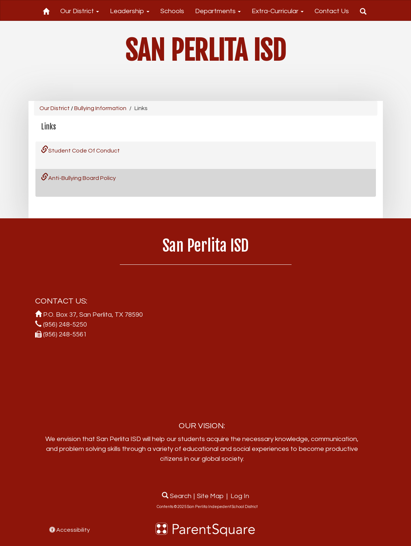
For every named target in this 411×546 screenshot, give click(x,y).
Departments (218, 11)
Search (176, 496)
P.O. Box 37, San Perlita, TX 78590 (93, 314)
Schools (172, 11)
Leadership (129, 11)
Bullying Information (100, 108)
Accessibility (69, 530)
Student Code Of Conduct (80, 151)
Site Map (210, 496)
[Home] (46, 10)
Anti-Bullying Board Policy (78, 178)
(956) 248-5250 (65, 324)
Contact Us (332, 11)
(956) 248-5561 (65, 334)
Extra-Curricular (278, 11)
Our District (79, 11)
